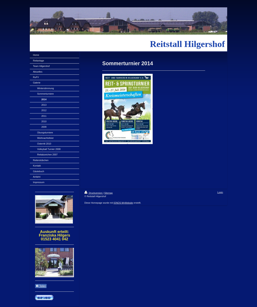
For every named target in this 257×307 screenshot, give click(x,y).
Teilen (41, 286)
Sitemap (108, 193)
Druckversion (93, 193)
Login (220, 192)
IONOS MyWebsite (123, 203)
